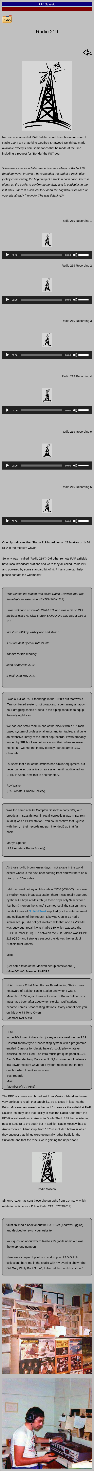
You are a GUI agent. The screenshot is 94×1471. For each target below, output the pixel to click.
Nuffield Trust (37, 911)
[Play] (7, 255)
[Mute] (75, 255)
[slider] (41, 255)
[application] (47, 255)
